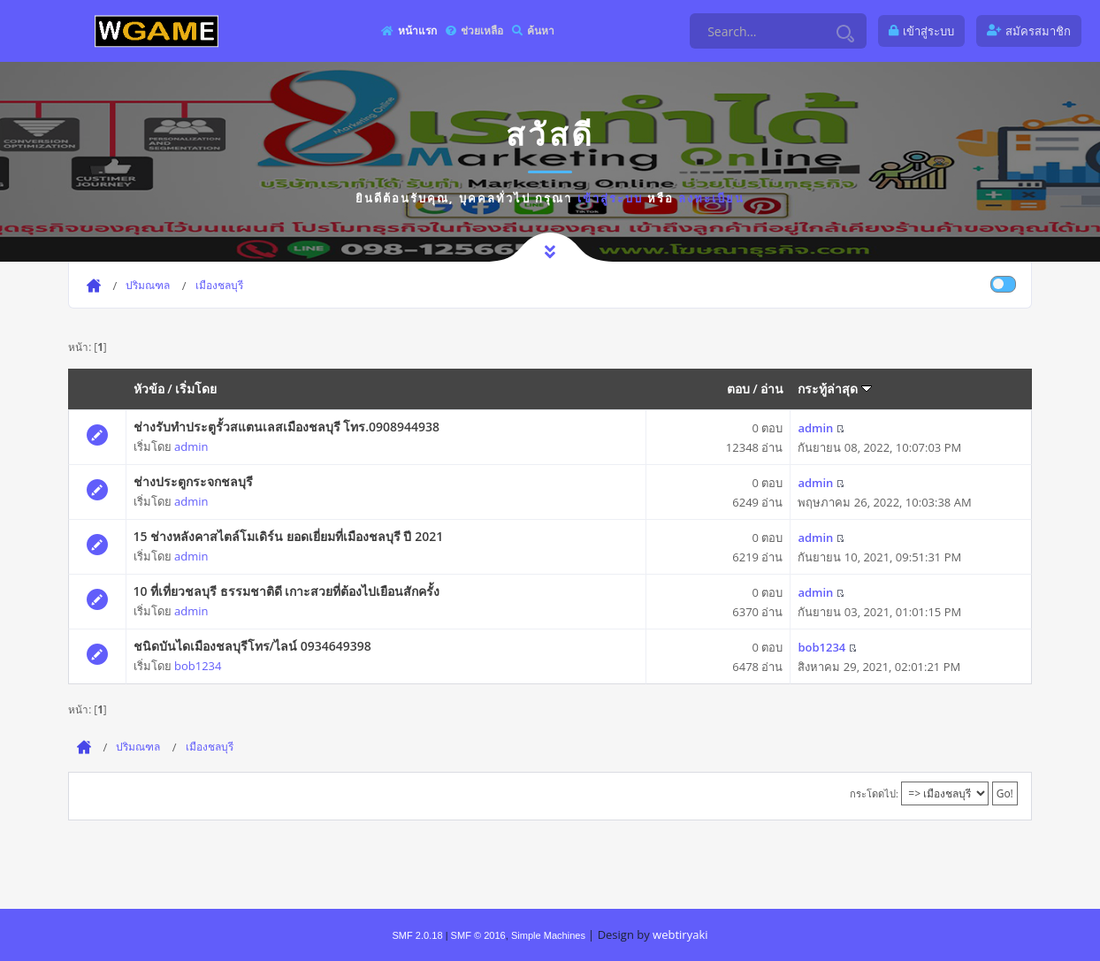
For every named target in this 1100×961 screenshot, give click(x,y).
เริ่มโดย (196, 388)
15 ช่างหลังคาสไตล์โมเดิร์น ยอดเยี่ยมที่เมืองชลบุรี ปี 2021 (289, 536)
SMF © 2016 (478, 935)
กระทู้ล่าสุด (835, 388)
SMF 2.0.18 (417, 935)
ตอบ (738, 388)
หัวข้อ (149, 388)
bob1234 (197, 666)
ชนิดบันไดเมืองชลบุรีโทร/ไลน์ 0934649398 (252, 645)
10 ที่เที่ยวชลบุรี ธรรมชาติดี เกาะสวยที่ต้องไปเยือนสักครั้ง (287, 591)
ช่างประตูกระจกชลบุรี (193, 481)
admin (191, 446)
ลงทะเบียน (711, 198)
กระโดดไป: (874, 793)
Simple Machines (548, 935)
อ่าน (771, 388)
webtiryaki (680, 934)
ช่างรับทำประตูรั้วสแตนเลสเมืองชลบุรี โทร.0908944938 (287, 426)
